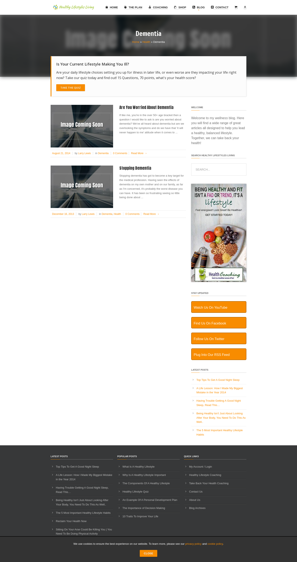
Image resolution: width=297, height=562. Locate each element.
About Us (194, 499)
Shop (180, 7)
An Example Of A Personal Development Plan (149, 499)
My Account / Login (200, 466)
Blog (198, 7)
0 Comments (120, 153)
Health (146, 41)
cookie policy (215, 543)
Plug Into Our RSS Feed (212, 355)
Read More (139, 153)
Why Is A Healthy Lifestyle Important (144, 475)
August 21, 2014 (61, 153)
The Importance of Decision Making (143, 508)
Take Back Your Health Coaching (208, 483)
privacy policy (193, 543)
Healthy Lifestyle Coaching (205, 475)
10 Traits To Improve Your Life (140, 516)
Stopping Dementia (135, 168)
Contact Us (195, 491)
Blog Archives (197, 508)
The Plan (133, 7)
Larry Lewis (84, 153)
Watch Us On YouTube (210, 307)
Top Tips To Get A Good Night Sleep (218, 379)
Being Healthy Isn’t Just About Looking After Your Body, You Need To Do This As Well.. (221, 418)
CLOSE (148, 553)
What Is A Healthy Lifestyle (138, 466)
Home (111, 7)
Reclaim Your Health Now (71, 521)
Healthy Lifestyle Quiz (135, 491)
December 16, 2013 (63, 214)
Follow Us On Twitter (209, 339)
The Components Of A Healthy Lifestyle (146, 483)
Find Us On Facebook (210, 323)
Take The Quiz (70, 87)
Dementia (103, 153)
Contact (219, 7)
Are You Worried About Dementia (146, 107)
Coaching (158, 7)
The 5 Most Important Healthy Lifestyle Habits (83, 512)
